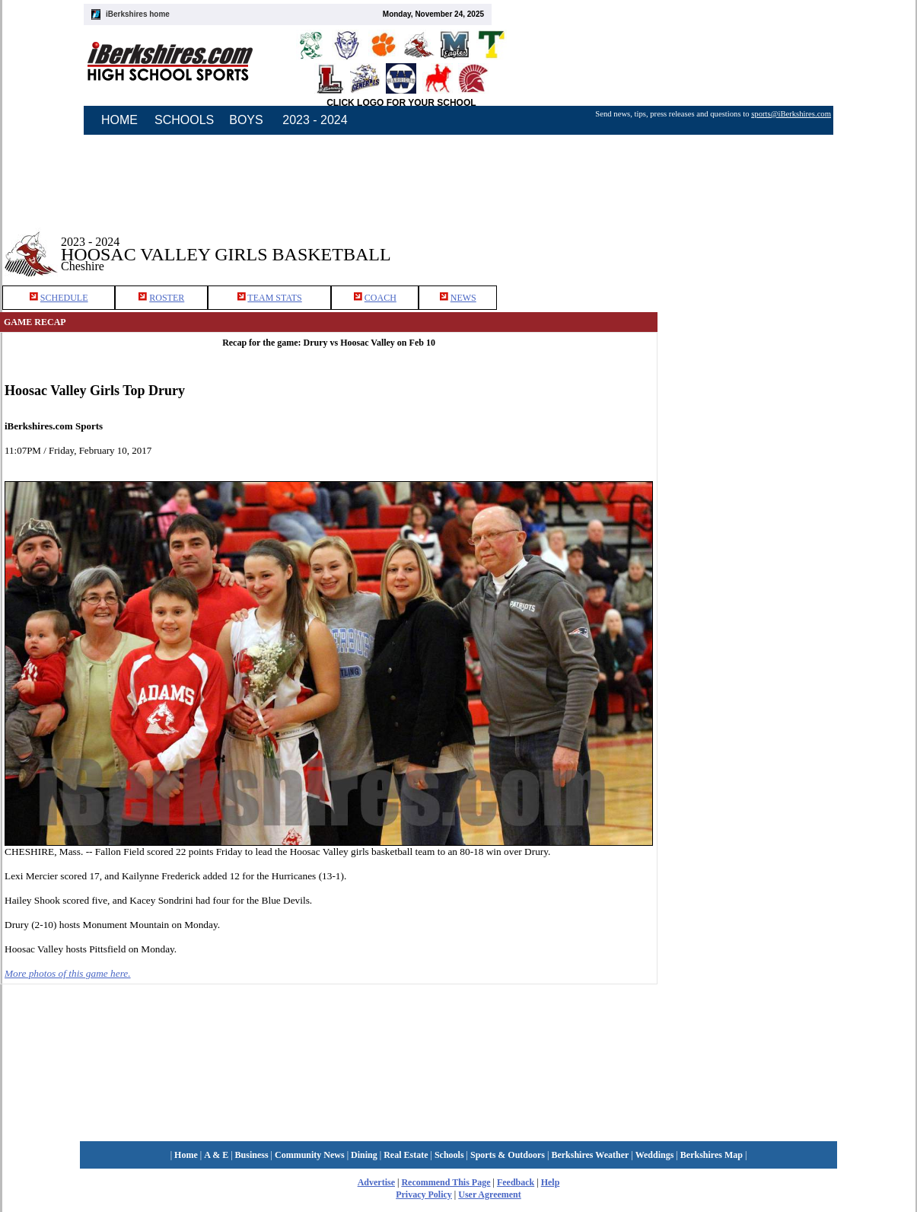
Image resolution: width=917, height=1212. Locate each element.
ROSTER (166, 297)
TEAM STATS (274, 297)
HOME (119, 119)
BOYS (246, 119)
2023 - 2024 (314, 119)
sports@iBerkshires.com (791, 114)
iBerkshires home (138, 14)
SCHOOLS (184, 119)
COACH (380, 297)
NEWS (463, 297)
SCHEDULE (64, 297)
